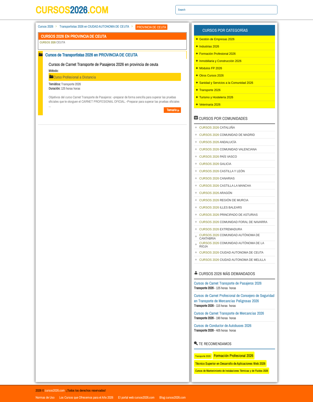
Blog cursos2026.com (172, 397)
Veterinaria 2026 (209, 104)
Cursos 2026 (45, 26)
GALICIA (215, 164)
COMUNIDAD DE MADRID (227, 135)
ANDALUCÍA (217, 142)
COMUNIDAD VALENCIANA (228, 149)
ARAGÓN (215, 193)
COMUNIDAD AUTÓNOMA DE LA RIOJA (231, 244)
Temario (173, 110)
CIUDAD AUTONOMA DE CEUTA (231, 252)
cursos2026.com (55, 390)
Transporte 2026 (210, 90)
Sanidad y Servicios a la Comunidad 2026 (226, 83)
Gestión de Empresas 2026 (216, 39)
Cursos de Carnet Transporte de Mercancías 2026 (229, 313)
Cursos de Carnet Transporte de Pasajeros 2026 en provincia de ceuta (103, 64)
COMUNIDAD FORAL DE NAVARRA (233, 222)
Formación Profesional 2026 (217, 53)
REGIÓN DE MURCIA (223, 200)
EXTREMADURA (220, 229)
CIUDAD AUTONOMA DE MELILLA (232, 260)
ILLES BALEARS (220, 207)
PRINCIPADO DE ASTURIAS (228, 214)
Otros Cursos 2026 (211, 75)
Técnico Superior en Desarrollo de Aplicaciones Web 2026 (230, 363)
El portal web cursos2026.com (136, 397)
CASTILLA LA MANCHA (225, 185)
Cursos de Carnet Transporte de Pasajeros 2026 (227, 283)
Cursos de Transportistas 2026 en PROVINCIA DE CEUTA (91, 55)
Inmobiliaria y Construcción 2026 (220, 61)
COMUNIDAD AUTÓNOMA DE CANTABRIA (229, 236)
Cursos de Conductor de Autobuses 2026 (222, 325)
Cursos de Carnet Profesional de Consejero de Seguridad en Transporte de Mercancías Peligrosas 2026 (234, 298)
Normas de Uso (45, 397)
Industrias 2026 (209, 46)
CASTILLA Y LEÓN (222, 171)
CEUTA (52, 42)
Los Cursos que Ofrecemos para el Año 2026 (86, 397)
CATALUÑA (217, 127)
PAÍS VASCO (218, 156)
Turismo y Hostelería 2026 (216, 97)
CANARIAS (217, 178)
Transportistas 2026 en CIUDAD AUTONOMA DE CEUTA (94, 26)
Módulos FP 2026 (210, 68)
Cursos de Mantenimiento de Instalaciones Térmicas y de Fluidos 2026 (231, 371)
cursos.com (72, 9)
